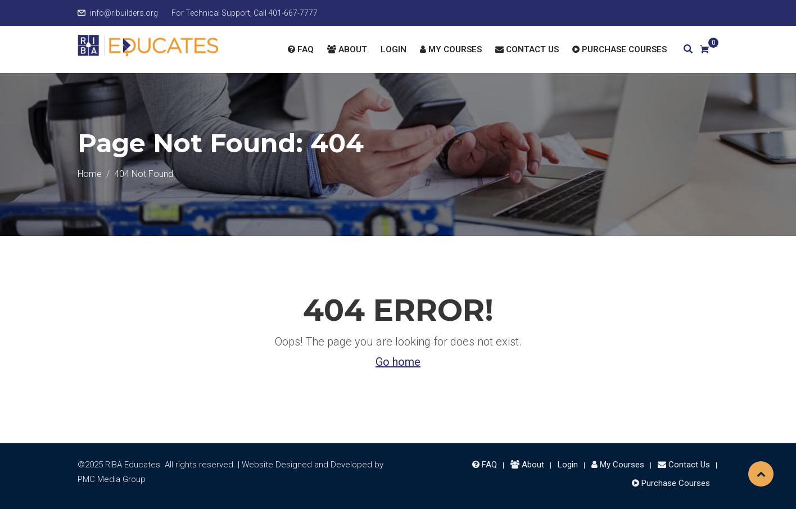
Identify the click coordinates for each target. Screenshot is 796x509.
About (347, 49)
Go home (398, 362)
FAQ (301, 49)
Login (393, 49)
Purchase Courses (619, 49)
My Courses (451, 49)
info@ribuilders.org (124, 12)
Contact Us (527, 49)
